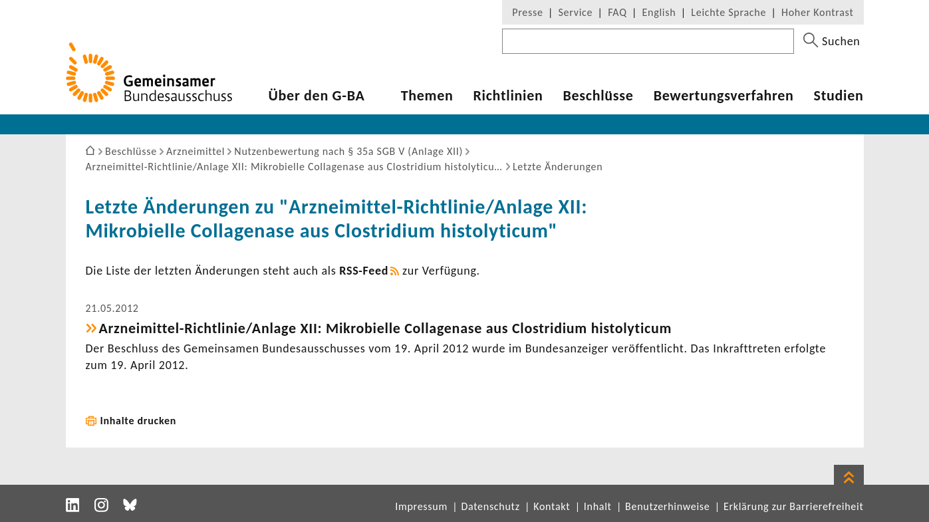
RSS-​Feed (363, 270)
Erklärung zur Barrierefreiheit (794, 506)
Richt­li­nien (508, 95)
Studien (839, 95)
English (659, 12)
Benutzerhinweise (667, 506)
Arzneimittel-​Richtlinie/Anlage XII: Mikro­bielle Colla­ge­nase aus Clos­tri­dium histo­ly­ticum (385, 328)
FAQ (617, 12)
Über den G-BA (317, 95)
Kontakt (551, 506)
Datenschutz (490, 506)
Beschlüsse (598, 95)
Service (576, 12)
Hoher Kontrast (817, 12)
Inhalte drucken (138, 420)
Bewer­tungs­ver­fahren (724, 95)
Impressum (421, 506)
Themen (427, 95)
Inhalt (598, 506)
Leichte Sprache (728, 12)
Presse (527, 12)
